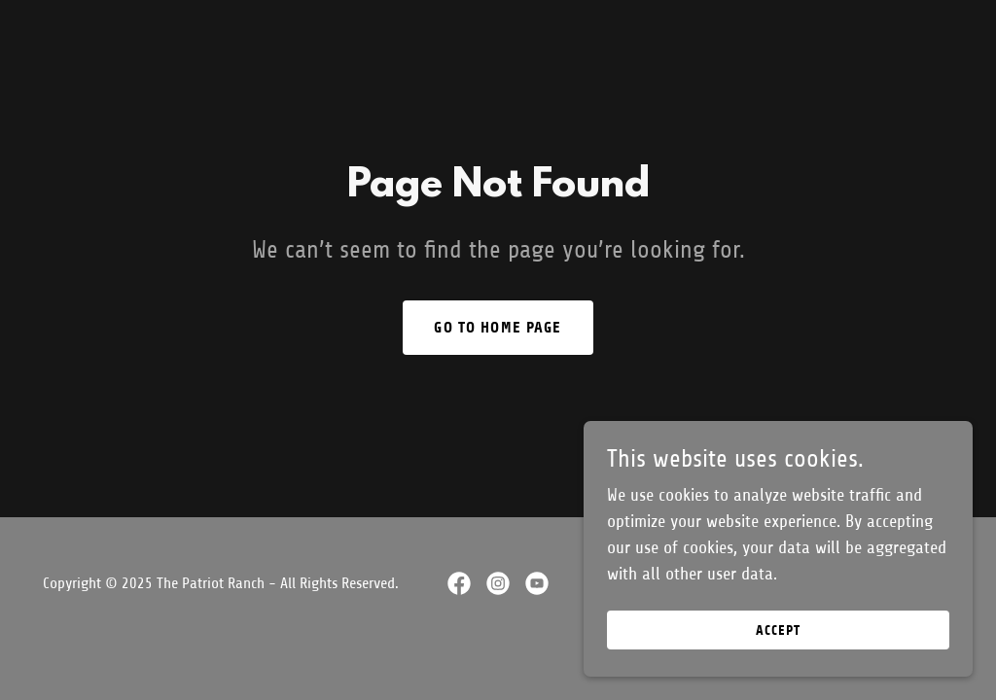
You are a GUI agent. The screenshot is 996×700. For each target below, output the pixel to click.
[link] (459, 583)
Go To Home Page (497, 327)
